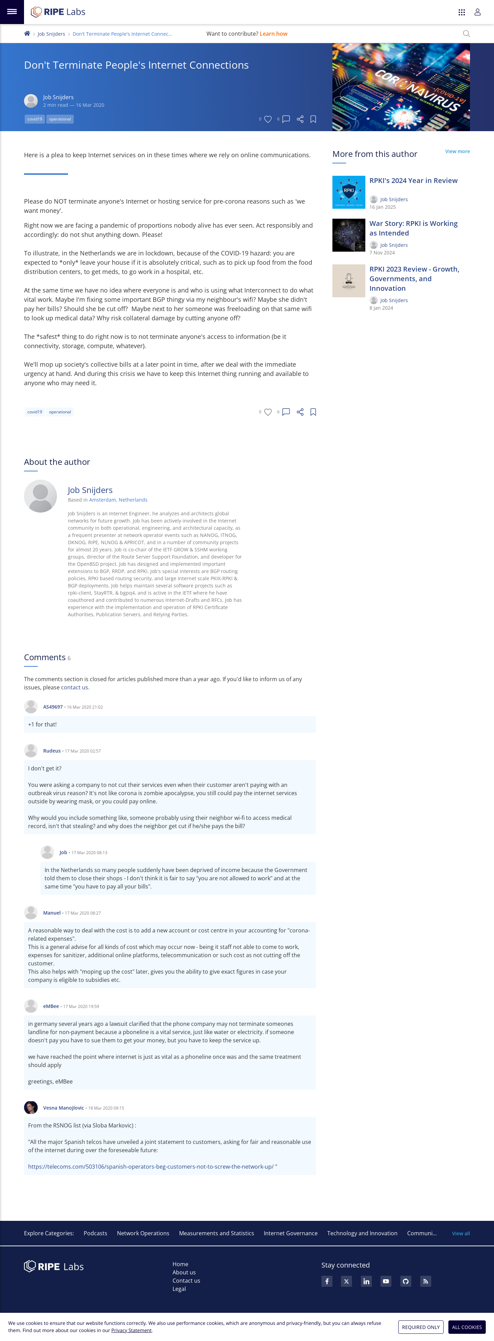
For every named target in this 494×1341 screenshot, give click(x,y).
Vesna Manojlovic (63, 1107)
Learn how (273, 33)
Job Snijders (51, 34)
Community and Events (437, 1233)
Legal (179, 1289)
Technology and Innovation (362, 1233)
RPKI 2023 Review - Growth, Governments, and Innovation (414, 278)
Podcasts (95, 1233)
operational (60, 119)
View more (457, 151)
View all (461, 1233)
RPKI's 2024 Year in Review (413, 180)
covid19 (34, 119)
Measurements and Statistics (216, 1233)
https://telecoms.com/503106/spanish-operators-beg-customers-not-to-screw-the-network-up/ (151, 1166)
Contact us (186, 1280)
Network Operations (143, 1233)
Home (180, 1264)
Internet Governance (291, 1233)
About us (184, 1272)
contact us (74, 687)
